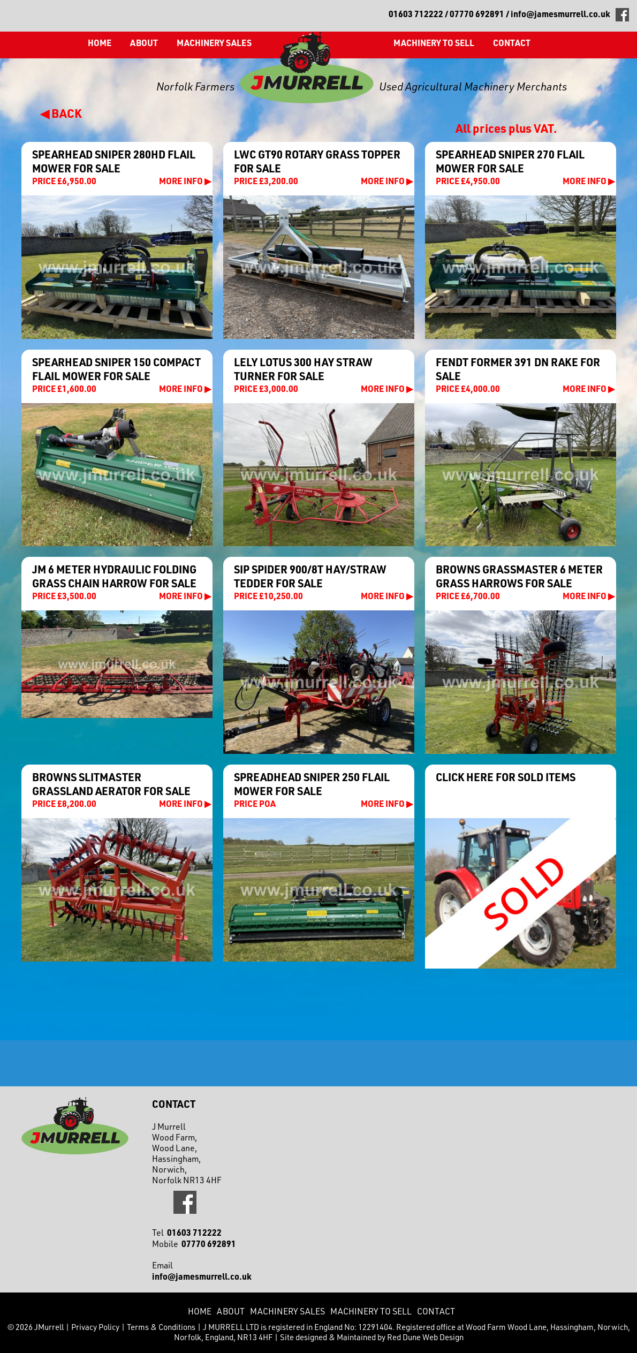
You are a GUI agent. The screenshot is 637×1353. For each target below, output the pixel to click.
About (144, 42)
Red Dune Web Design (425, 1337)
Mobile (194, 1243)
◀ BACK (61, 112)
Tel (187, 1232)
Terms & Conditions (161, 1327)
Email (202, 1271)
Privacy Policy (95, 1327)
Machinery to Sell (433, 42)
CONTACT (511, 42)
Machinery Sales (214, 42)
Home (99, 42)
